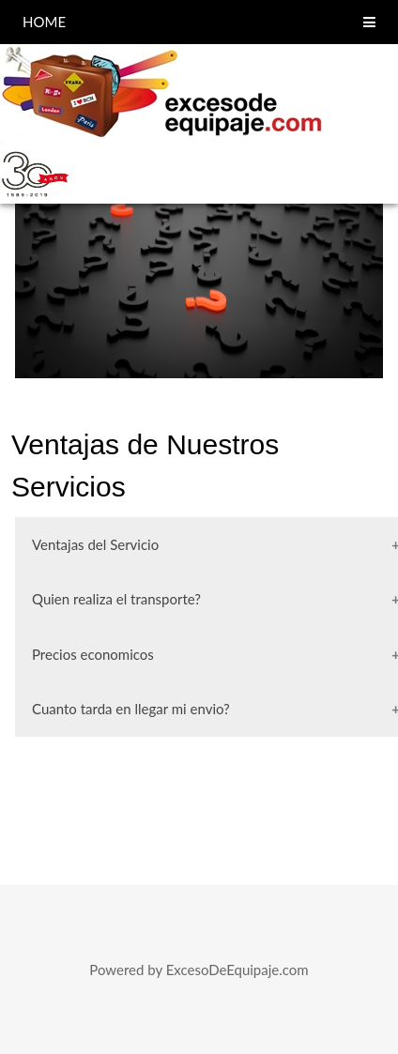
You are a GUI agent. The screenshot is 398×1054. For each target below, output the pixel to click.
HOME (44, 21)
